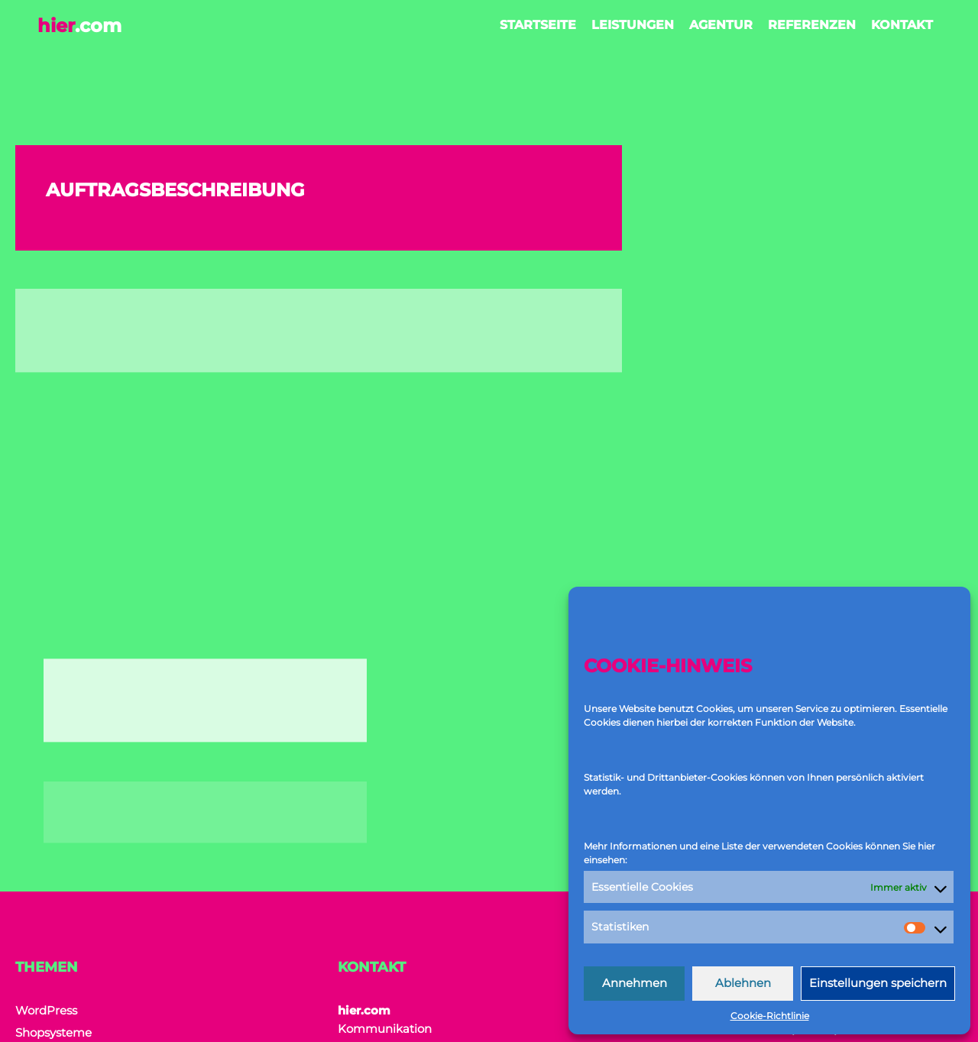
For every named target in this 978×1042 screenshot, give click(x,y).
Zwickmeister (547, 1027)
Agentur (720, 25)
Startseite (537, 25)
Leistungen (632, 25)
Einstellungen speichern (878, 983)
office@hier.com (410, 941)
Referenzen (811, 25)
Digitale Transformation (82, 849)
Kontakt (901, 25)
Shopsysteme (53, 827)
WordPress (46, 805)
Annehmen (634, 983)
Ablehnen (743, 983)
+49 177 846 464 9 (414, 913)
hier (80, 26)
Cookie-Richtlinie (769, 1015)
